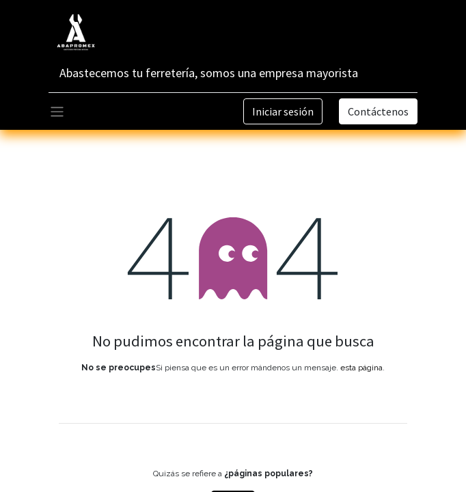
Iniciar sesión (283, 111)
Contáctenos (378, 111)
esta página (361, 367)
